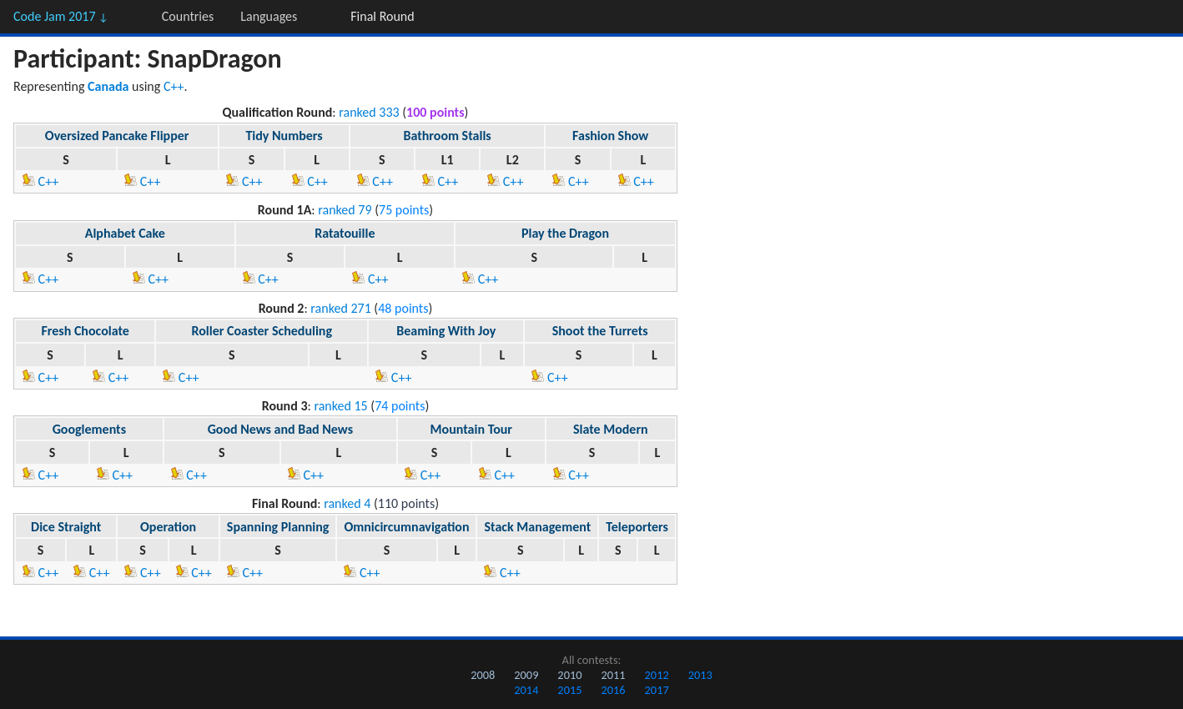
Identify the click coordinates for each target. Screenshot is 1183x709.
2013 (700, 674)
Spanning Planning (278, 527)
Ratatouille (345, 233)
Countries (188, 16)
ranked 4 (347, 503)
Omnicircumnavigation (406, 527)
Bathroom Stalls (447, 135)
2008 (483, 674)
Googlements (89, 429)
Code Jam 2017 (60, 16)
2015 (569, 689)
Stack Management (537, 527)
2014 (526, 689)
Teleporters (637, 527)
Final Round (382, 16)
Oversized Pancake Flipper (117, 135)
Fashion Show (610, 135)
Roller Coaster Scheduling (261, 331)
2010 (569, 674)
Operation (168, 527)
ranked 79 (344, 210)
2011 (613, 674)
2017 (657, 689)
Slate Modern (610, 429)
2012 (657, 674)
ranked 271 (340, 308)
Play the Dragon (565, 233)
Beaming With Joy (446, 331)
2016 (613, 689)
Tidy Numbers (283, 135)
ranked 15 (340, 406)
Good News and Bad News (280, 429)
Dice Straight (66, 527)
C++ (174, 86)
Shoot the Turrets (600, 331)
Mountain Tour (471, 429)
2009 (526, 674)
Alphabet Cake (125, 233)
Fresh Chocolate (84, 331)
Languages (268, 16)
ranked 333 (369, 112)
